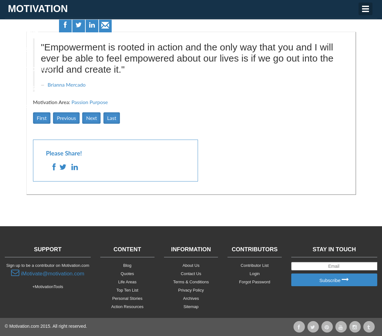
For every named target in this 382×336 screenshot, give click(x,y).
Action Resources (127, 306)
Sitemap (191, 306)
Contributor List (255, 265)
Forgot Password (254, 282)
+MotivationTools (47, 286)
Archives (191, 298)
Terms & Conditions (191, 282)
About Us (190, 265)
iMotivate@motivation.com (47, 273)
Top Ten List (127, 290)
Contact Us (191, 273)
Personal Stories (127, 298)
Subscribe (334, 280)
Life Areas (23, 30)
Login (255, 273)
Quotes (19, 50)
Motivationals (29, 69)
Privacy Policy (191, 290)
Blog (127, 265)
